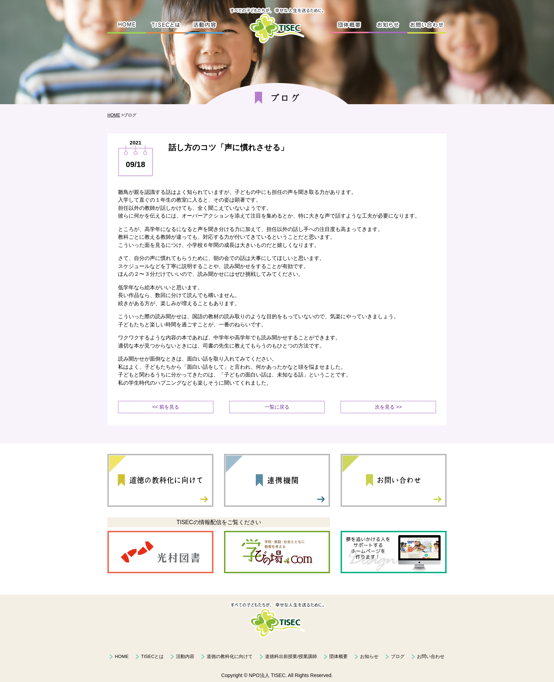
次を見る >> (388, 407)
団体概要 (338, 656)
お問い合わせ (430, 656)
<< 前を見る (165, 407)
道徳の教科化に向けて (230, 656)
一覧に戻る (277, 407)
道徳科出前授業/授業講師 (291, 656)
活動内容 (185, 656)
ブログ (398, 656)
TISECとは (152, 656)
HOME (113, 115)
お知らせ (369, 656)
